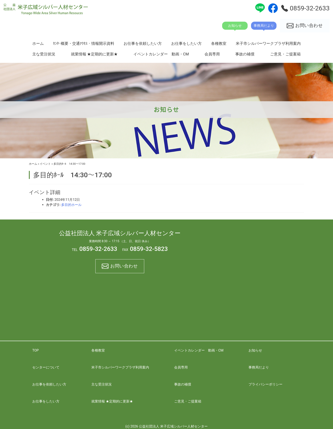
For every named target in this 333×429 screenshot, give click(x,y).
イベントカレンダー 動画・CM (161, 54)
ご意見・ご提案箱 (285, 54)
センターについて (45, 367)
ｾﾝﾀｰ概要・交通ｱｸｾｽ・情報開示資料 (83, 43)
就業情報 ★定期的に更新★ (94, 54)
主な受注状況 (43, 54)
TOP (35, 350)
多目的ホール (71, 205)
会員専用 (212, 54)
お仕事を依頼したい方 (143, 43)
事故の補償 (244, 54)
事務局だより (258, 367)
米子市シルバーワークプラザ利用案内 (268, 43)
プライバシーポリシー (265, 384)
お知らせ (255, 350)
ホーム (38, 43)
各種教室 (218, 43)
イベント (45, 163)
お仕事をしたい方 (186, 43)
